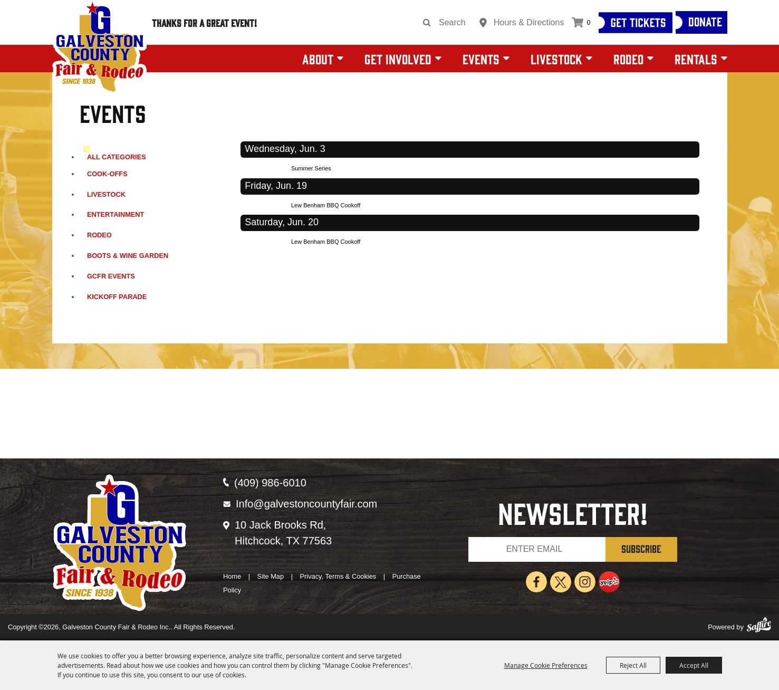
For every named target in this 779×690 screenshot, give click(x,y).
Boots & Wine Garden (127, 256)
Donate (705, 21)
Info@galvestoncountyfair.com (306, 504)
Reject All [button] (633, 665)
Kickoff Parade (117, 297)
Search (427, 23)
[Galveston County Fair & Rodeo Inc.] (99, 47)
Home (232, 576)
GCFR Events (111, 276)
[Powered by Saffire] (759, 627)
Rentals (696, 58)
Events (481, 58)
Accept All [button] (693, 665)
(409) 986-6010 (270, 482)
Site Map (270, 576)
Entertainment (116, 214)
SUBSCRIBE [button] (641, 548)
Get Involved (397, 58)
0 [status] (588, 22)
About (317, 58)
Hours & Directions (529, 22)
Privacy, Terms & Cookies (338, 576)
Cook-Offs (107, 174)
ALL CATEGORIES (116, 157)
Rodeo (628, 58)
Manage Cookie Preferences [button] (546, 665)
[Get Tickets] (635, 22)
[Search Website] (456, 23)
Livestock (556, 58)
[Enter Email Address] (536, 549)
